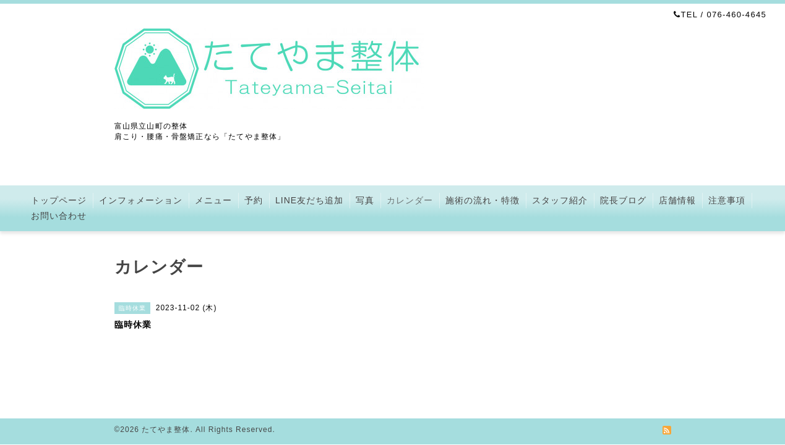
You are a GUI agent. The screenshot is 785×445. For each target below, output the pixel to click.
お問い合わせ (59, 216)
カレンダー (410, 200)
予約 (253, 200)
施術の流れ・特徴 (482, 200)
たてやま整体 (166, 429)
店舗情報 (677, 200)
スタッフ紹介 (560, 200)
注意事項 (726, 200)
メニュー (213, 200)
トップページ (59, 200)
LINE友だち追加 (309, 200)
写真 (365, 200)
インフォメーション (140, 200)
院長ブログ (623, 200)
